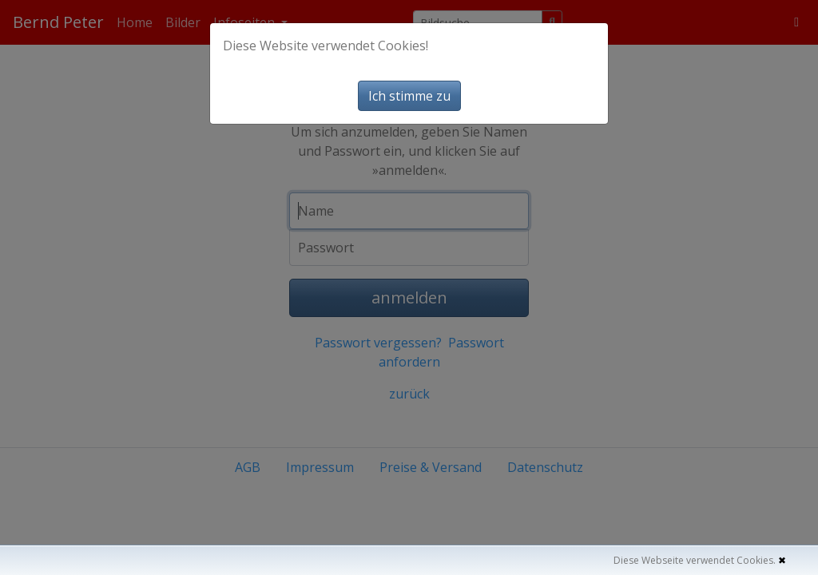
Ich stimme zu (409, 96)
